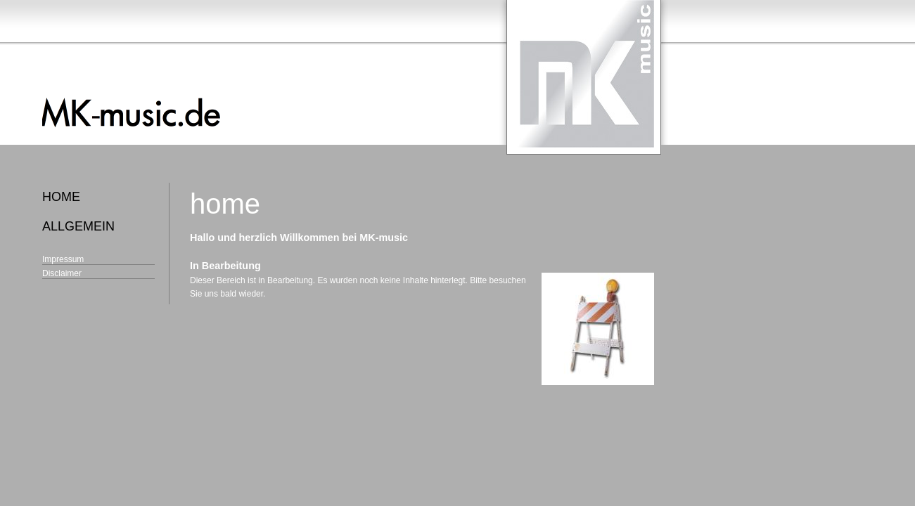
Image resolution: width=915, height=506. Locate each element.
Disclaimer (62, 273)
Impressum (63, 259)
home (61, 197)
